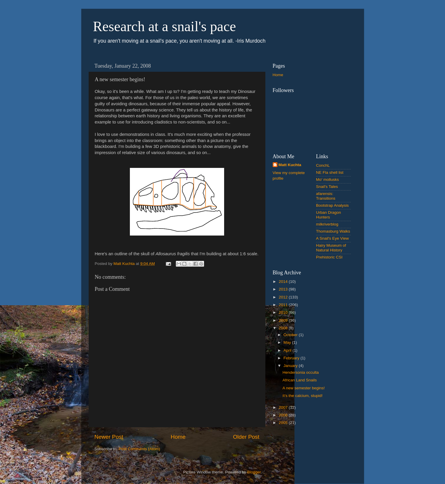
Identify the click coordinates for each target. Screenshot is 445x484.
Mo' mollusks (327, 179)
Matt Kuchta (290, 165)
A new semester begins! (303, 388)
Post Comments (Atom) (139, 449)
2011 (284, 305)
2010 (284, 312)
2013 (284, 289)
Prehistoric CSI (329, 257)
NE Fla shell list (329, 172)
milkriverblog (327, 224)
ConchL (323, 165)
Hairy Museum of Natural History (331, 247)
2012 (284, 297)
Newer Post (109, 437)
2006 (284, 415)
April (288, 350)
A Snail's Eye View (332, 238)
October (291, 335)
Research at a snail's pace (164, 26)
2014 (284, 281)
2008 (284, 328)
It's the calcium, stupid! (302, 395)
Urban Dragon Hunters (328, 214)
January (291, 365)
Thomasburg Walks (333, 231)
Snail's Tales (327, 186)
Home (178, 437)
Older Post (246, 437)
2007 (284, 407)
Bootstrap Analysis (332, 205)
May (288, 342)
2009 (284, 320)
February (292, 358)
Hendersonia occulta (300, 372)
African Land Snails (299, 380)
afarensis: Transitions (325, 196)
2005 (284, 422)
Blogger (254, 472)
